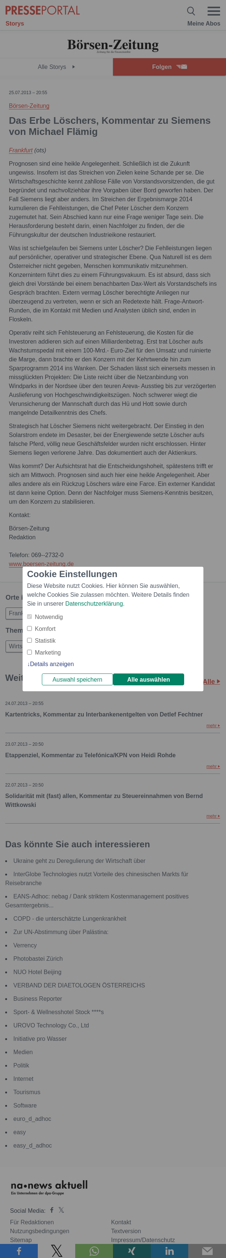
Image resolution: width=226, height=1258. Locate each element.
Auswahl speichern (77, 679)
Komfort (45, 629)
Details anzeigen (52, 664)
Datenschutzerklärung (94, 603)
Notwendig (49, 617)
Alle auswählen (148, 679)
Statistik (45, 641)
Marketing (48, 652)
